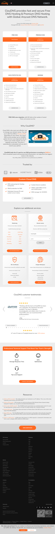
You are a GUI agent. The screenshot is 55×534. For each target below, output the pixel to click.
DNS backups (31, 465)
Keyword (20, 234)
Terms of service (6, 521)
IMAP (20, 243)
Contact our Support (27, 381)
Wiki (29, 484)
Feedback (4, 490)
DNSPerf (47, 152)
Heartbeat (9, 236)
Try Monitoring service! (15, 250)
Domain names (31, 470)
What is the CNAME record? (10, 406)
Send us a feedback (11, 325)
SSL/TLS (9, 239)
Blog (29, 482)
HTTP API (30, 490)
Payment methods (32, 495)
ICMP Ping (20, 232)
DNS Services (27, 428)
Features (30, 487)
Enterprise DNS (6, 444)
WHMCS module (32, 492)
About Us (4, 482)
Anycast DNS (24, 25)
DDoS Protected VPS (7, 475)
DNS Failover (5, 465)
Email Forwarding (32, 469)
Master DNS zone (8, 409)
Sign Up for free (14, 67)
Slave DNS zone (7, 413)
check (40, 242)
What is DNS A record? (9, 399)
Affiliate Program (6, 506)
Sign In (46, 3)
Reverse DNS (5, 463)
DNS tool (30, 497)
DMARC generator (32, 501)
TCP (20, 239)
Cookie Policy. (47, 528)
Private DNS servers (32, 472)
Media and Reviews (6, 489)
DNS (9, 232)
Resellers (4, 508)
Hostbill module (31, 494)
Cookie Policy (23, 521)
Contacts (4, 485)
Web (9, 234)
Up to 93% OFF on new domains (40, 250)
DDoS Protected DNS (32, 25)
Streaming (9, 243)
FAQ (29, 489)
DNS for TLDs (31, 474)
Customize (32, 530)
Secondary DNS (31, 462)
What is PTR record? (8, 402)
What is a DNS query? (9, 417)
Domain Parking (6, 474)
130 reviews (41, 333)
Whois (4, 514)
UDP (20, 236)
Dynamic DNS (35, 23)
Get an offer (27, 198)
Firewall (9, 241)
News (4, 484)
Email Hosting (31, 475)
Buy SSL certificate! (15, 282)
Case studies (31, 485)
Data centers (5, 487)
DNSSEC (30, 463)
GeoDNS (42, 25)
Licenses (14, 522)
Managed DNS (5, 467)
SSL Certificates (6, 472)
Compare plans (40, 67)
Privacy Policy (15, 521)
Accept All (23, 530)
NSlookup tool (31, 502)
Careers (4, 492)
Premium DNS (22, 134)
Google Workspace (6, 470)
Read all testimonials (43, 325)
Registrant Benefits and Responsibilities (10, 512)
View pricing (40, 282)
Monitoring (31, 437)
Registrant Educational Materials (9, 511)
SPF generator (31, 499)
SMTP (20, 241)
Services (4, 460)
